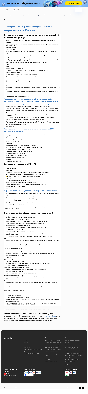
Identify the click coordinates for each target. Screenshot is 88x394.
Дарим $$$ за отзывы (71, 361)
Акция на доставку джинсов (73, 353)
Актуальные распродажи (52, 351)
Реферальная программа (73, 340)
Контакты (27, 347)
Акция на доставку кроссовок (74, 351)
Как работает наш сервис (53, 340)
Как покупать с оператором (53, 342)
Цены (26, 342)
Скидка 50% (69, 364)
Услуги (26, 340)
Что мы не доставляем (51, 361)
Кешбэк (67, 342)
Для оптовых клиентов (72, 359)
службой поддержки (50, 316)
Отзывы (26, 345)
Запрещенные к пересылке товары (19, 19)
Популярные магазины (51, 347)
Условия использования (31, 353)
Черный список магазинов (53, 349)
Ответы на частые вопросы (53, 345)
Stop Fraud (68, 345)
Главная (6, 19)
